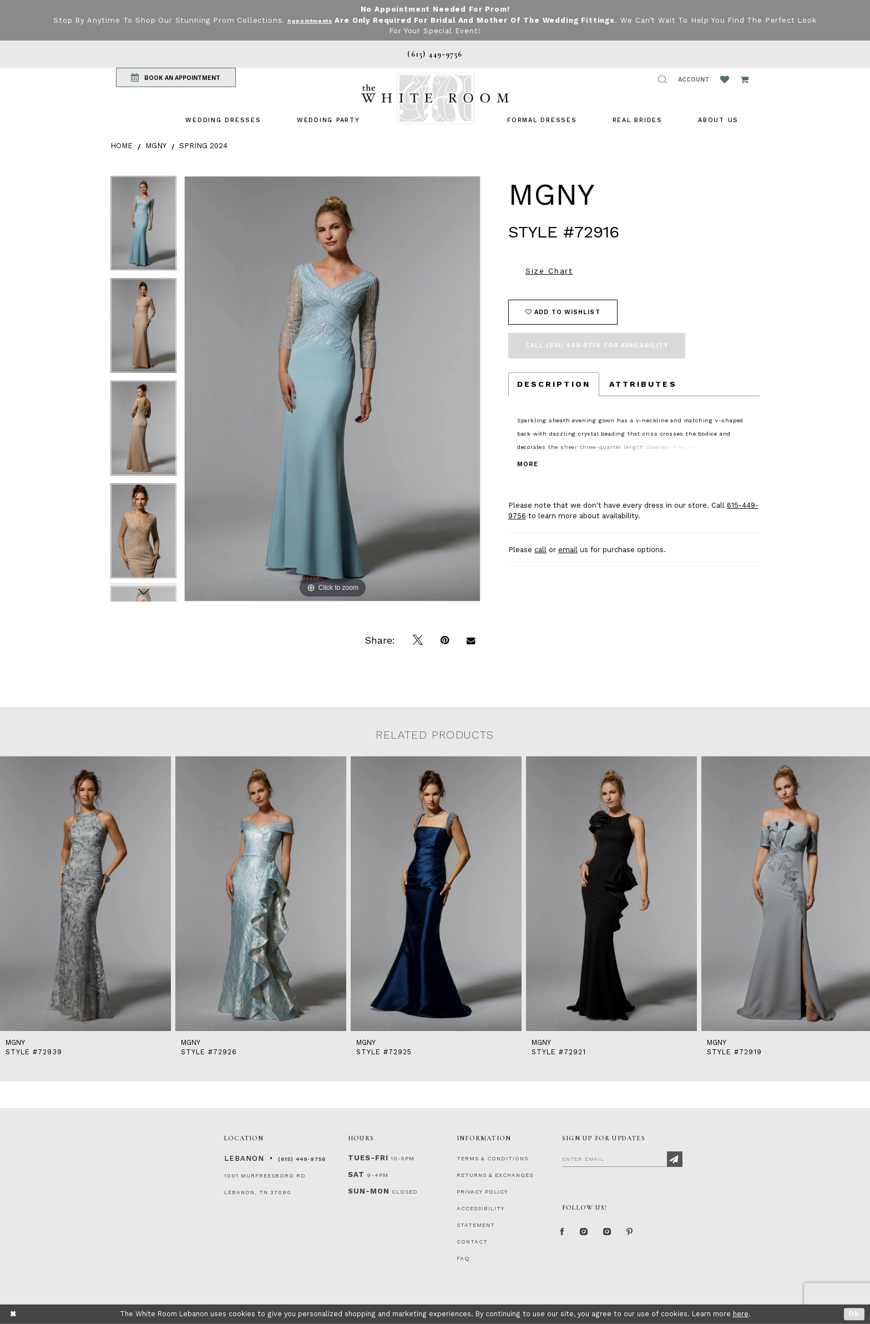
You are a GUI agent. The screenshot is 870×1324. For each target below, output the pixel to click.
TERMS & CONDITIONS (492, 1158)
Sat (356, 1174)
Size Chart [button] (549, 270)
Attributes (643, 384)
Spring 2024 (203, 146)
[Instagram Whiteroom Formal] (591, 1235)
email (568, 549)
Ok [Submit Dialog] (854, 1314)
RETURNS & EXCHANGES (495, 1175)
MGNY (155, 146)
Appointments (320, 20)
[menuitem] (223, 120)
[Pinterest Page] (648, 1235)
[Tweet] (417, 640)
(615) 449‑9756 (302, 1159)
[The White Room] (435, 98)
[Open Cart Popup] (744, 79)
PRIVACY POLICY (482, 1192)
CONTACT (472, 1242)
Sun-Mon (369, 1191)
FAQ (463, 1258)
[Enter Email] (622, 1158)
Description (553, 384)
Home (121, 146)
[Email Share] (470, 640)
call (540, 549)
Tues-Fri (368, 1158)
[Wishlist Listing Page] (725, 79)
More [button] (527, 464)
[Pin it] (444, 640)
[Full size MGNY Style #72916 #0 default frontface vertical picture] (332, 388)
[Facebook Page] (565, 1235)
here (740, 1314)
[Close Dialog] (14, 1314)
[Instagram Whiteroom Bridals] (620, 1235)
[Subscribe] (674, 1159)
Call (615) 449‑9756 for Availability (596, 345)
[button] (662, 79)
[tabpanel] (143, 227)
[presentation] (85, 894)
